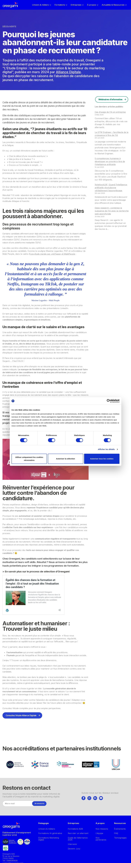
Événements (120, 829)
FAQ (116, 833)
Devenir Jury (74, 848)
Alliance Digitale (68, 72)
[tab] (83, 797)
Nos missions (102, 829)
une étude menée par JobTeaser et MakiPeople (52, 254)
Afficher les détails (106, 449)
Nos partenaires (101, 839)
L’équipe (99, 833)
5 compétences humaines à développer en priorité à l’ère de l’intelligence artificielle (110, 161)
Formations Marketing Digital (48, 839)
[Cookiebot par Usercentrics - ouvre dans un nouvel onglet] (108, 401)
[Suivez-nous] (83, 798)
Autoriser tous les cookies (102, 459)
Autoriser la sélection (65, 459)
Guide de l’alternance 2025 (78, 839)
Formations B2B (75, 829)
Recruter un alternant (78, 833)
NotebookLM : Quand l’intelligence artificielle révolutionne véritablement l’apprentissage (111, 187)
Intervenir (72, 844)
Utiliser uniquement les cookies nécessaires (29, 458)
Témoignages (120, 838)
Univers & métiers (46, 829)
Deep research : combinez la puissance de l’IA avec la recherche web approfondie (112, 211)
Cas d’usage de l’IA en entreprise (110, 112)
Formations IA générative (50, 833)
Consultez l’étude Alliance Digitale (21, 715)
